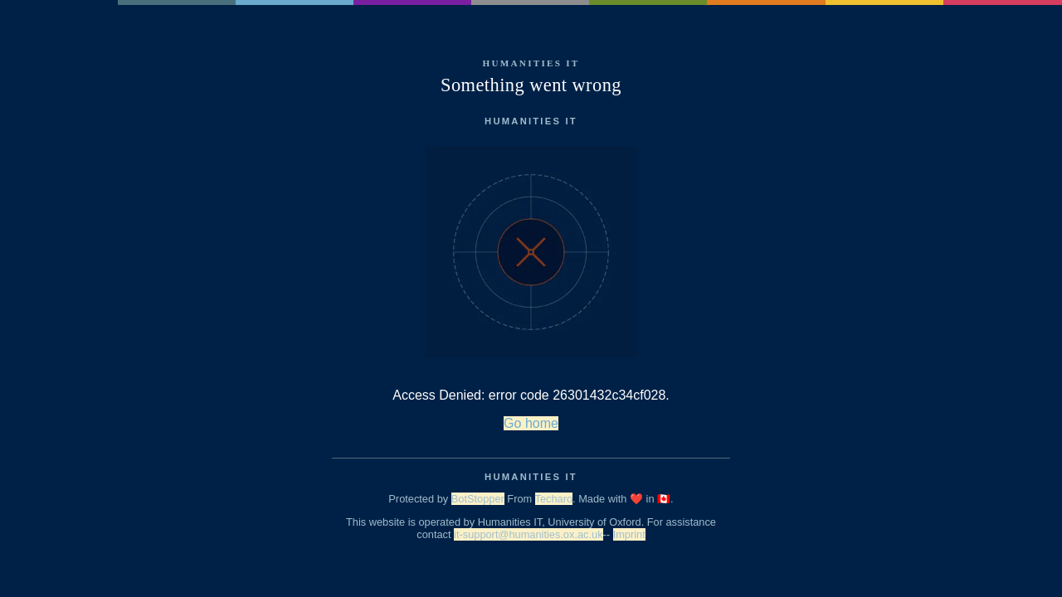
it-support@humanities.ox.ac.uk (528, 534)
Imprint (629, 534)
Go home (531, 423)
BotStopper (477, 499)
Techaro (554, 499)
